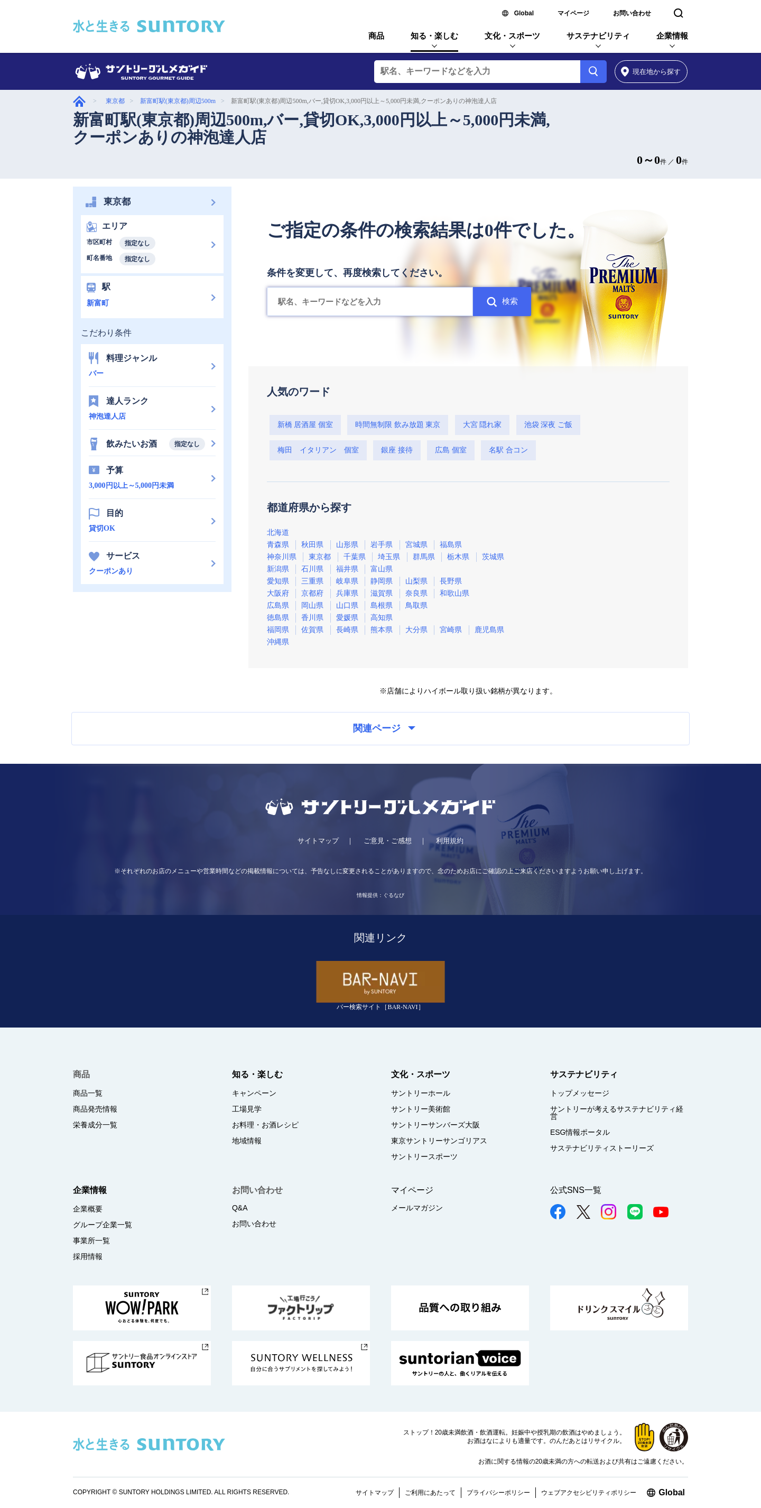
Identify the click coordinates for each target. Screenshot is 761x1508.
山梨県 (416, 581)
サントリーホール (420, 1093)
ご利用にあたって (430, 1492)
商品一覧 (88, 1093)
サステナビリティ (598, 35)
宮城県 (416, 545)
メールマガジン (417, 1208)
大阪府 (278, 593)
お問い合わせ (632, 13)
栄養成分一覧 (95, 1125)
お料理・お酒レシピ (265, 1125)
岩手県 (381, 545)
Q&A (240, 1208)
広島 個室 (451, 450)
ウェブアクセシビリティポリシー (588, 1492)
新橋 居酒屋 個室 (305, 425)
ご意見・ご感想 (388, 841)
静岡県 (381, 581)
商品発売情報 (95, 1109)
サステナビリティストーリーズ (602, 1148)
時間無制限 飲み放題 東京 (397, 425)
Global (524, 13)
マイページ (573, 13)
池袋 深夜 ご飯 (548, 425)
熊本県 (381, 630)
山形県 (347, 545)
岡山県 (312, 605)
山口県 (347, 605)
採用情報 (88, 1256)
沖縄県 (278, 642)
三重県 (312, 581)
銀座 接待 (397, 450)
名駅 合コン (508, 450)
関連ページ (384, 728)
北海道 (278, 532)
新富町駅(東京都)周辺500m (178, 101)
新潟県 (278, 569)
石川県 (312, 569)
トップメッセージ (579, 1093)
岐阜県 (347, 581)
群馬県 (424, 557)
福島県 (451, 545)
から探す (651, 72)
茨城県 (493, 557)
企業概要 (88, 1209)
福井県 (347, 569)
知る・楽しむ (434, 35)
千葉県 (355, 557)
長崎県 (347, 630)
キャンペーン (254, 1093)
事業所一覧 (91, 1240)
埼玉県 (389, 557)
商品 (376, 35)
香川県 (312, 618)
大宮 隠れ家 (482, 425)
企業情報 (672, 35)
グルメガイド (79, 101)
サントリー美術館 (420, 1109)
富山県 (381, 569)
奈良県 (416, 593)
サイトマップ (318, 841)
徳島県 (278, 618)
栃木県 (458, 557)
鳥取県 (416, 605)
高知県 (381, 618)
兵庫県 (347, 593)
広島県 (278, 605)
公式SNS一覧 (575, 1190)
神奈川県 (281, 557)
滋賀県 (381, 593)
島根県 (381, 605)
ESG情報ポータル (580, 1132)
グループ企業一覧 (102, 1224)
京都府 (312, 593)
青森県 (278, 545)
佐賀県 (312, 630)
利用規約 (449, 841)
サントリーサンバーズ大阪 (435, 1125)
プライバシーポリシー (498, 1492)
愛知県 (278, 581)
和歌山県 (454, 593)
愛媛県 (347, 618)
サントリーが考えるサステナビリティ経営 (616, 1113)
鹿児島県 (489, 630)
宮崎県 (451, 630)
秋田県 (312, 545)
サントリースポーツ (424, 1156)
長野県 (451, 581)
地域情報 (247, 1140)
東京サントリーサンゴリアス (439, 1140)
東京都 (115, 101)
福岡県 (278, 630)
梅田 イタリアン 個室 (318, 450)
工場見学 (247, 1109)
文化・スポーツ (512, 35)
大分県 (416, 630)
